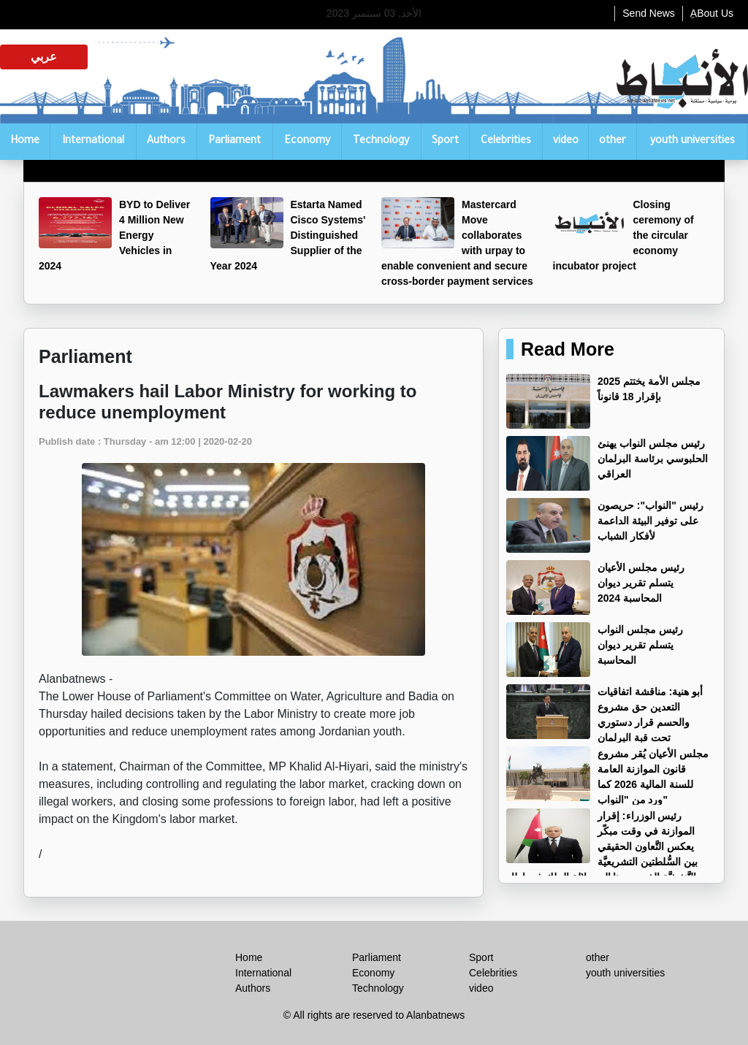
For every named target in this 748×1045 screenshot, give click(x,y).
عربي (44, 57)
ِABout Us (711, 13)
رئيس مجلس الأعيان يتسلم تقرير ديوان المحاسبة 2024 (641, 583)
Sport (445, 142)
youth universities (692, 142)
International (93, 142)
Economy (307, 142)
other (612, 142)
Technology (381, 142)
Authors (166, 142)
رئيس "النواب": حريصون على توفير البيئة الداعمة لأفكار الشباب (650, 520)
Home (24, 142)
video (566, 142)
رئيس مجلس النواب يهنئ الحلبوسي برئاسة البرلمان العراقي (653, 458)
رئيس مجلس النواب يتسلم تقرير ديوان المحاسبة (640, 645)
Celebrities (506, 142)
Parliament (234, 142)
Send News (648, 13)
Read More (567, 349)
